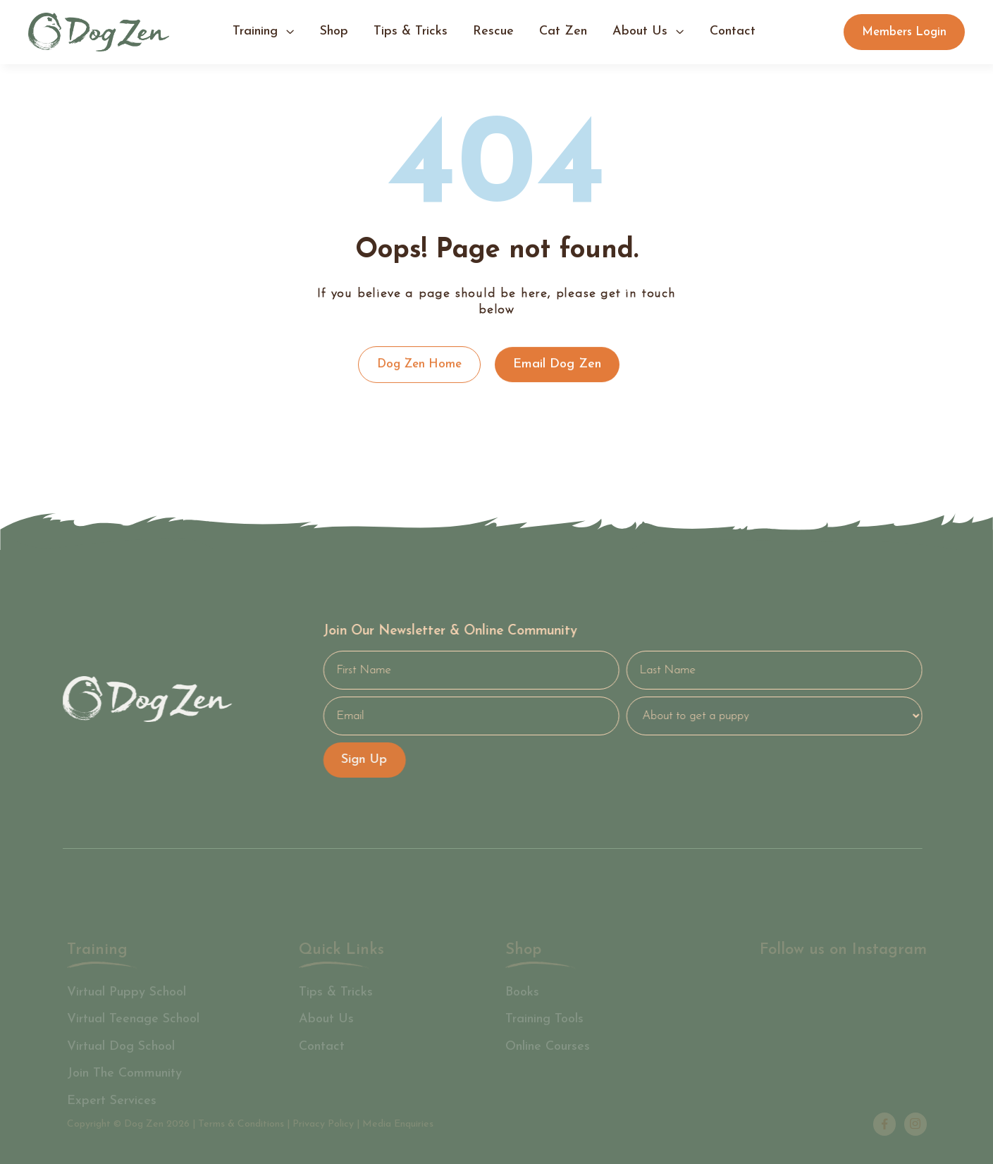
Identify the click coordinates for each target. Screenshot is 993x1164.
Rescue (493, 31)
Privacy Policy (323, 1124)
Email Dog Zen (556, 364)
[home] (98, 32)
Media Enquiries (397, 1124)
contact (732, 31)
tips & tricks (411, 31)
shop (334, 31)
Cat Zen (563, 31)
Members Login (904, 32)
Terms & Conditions (241, 1124)
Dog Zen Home (418, 364)
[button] (264, 32)
